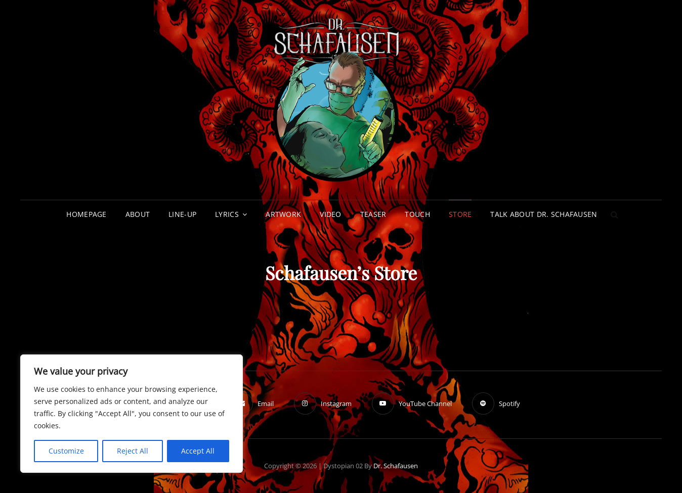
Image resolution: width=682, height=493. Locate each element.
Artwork (283, 214)
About (137, 214)
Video (330, 214)
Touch (417, 214)
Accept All (198, 451)
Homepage (86, 214)
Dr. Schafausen (395, 465)
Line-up (182, 214)
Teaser (373, 214)
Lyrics (227, 214)
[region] (131, 413)
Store (460, 214)
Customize (66, 451)
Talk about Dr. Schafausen (543, 214)
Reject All (132, 451)
